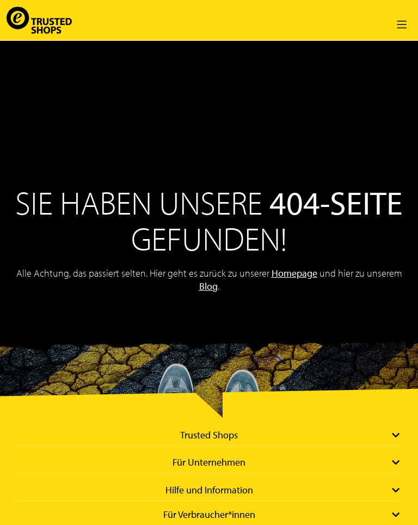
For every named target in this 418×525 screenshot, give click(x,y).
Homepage (294, 273)
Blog (208, 286)
